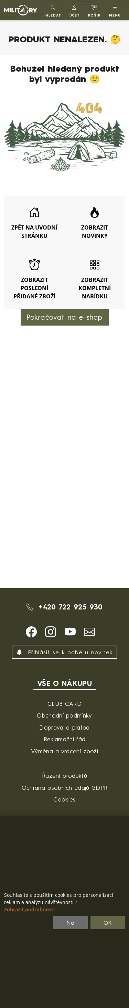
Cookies (64, 799)
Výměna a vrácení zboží (64, 751)
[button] (74, 10)
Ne (70, 922)
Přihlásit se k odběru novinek (65, 652)
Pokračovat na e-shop (64, 317)
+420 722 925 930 (64, 607)
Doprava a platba (64, 727)
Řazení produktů (64, 775)
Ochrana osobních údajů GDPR (65, 787)
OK (108, 922)
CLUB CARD (64, 703)
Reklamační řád (64, 739)
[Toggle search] (53, 10)
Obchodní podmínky (64, 715)
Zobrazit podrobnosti (29, 909)
